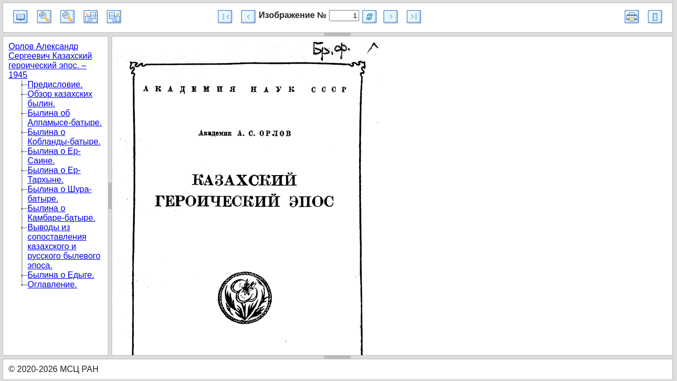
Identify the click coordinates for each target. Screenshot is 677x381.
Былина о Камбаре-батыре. (61, 213)
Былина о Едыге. (61, 274)
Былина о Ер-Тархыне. (54, 175)
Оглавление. (52, 284)
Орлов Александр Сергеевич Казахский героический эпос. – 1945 (50, 60)
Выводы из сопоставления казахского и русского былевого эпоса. (64, 246)
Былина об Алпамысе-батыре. (65, 117)
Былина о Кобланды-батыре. (64, 137)
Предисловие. (55, 84)
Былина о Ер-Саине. (54, 156)
